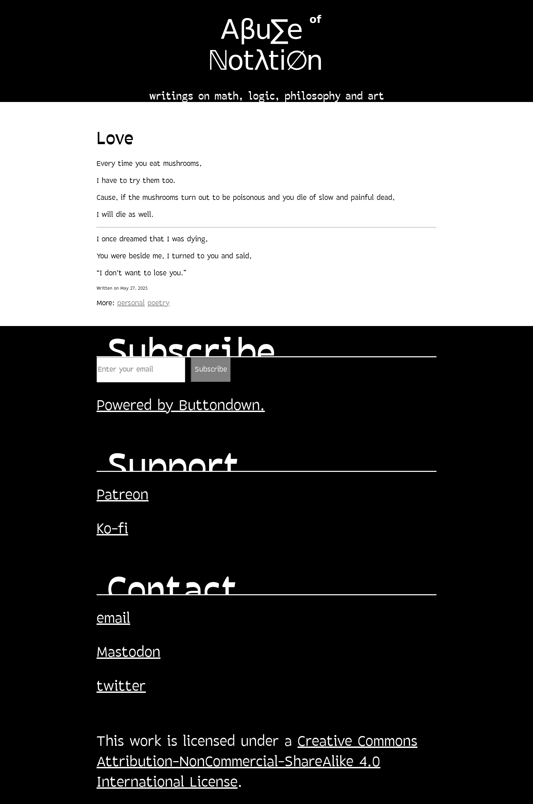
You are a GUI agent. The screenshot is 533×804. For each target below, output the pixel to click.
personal (131, 303)
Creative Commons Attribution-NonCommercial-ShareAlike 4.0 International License (257, 762)
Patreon (123, 495)
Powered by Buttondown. (181, 406)
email (113, 619)
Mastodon (128, 653)
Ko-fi (112, 529)
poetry (159, 303)
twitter (121, 687)
